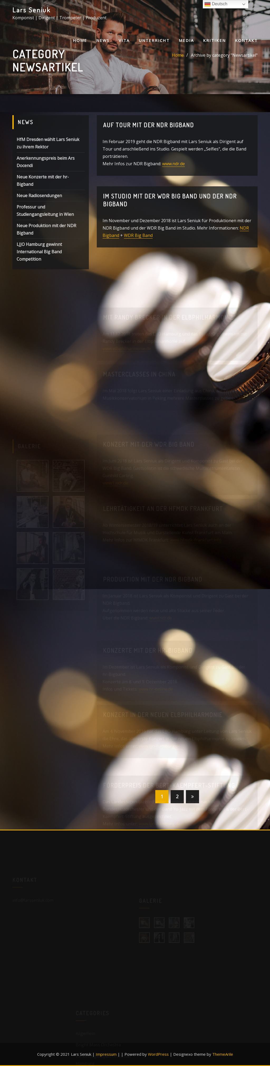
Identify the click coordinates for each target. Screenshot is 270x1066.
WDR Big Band (138, 239)
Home (80, 40)
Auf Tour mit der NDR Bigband (148, 128)
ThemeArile (222, 1054)
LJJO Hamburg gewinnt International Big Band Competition (39, 260)
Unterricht (154, 40)
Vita (124, 40)
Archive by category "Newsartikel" (224, 57)
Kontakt (246, 40)
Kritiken (214, 40)
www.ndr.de (173, 167)
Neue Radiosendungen (39, 204)
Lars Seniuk (31, 10)
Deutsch (215, 4)
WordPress (158, 1054)
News (102, 40)
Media (186, 40)
